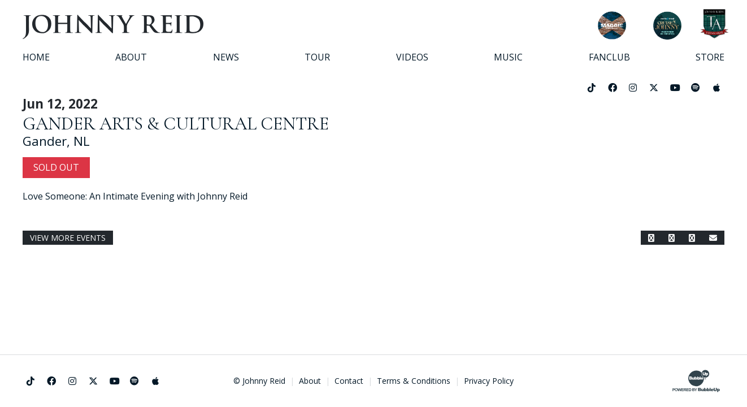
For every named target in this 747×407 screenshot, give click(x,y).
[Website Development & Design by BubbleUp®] (696, 381)
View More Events (68, 237)
